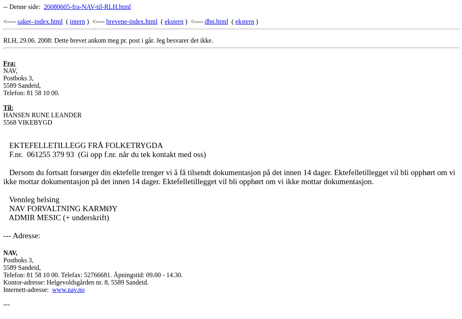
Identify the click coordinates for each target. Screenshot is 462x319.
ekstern (173, 21)
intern (77, 21)
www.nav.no (68, 289)
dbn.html (216, 21)
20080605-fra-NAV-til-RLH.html (87, 6)
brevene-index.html (131, 21)
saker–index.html (40, 21)
